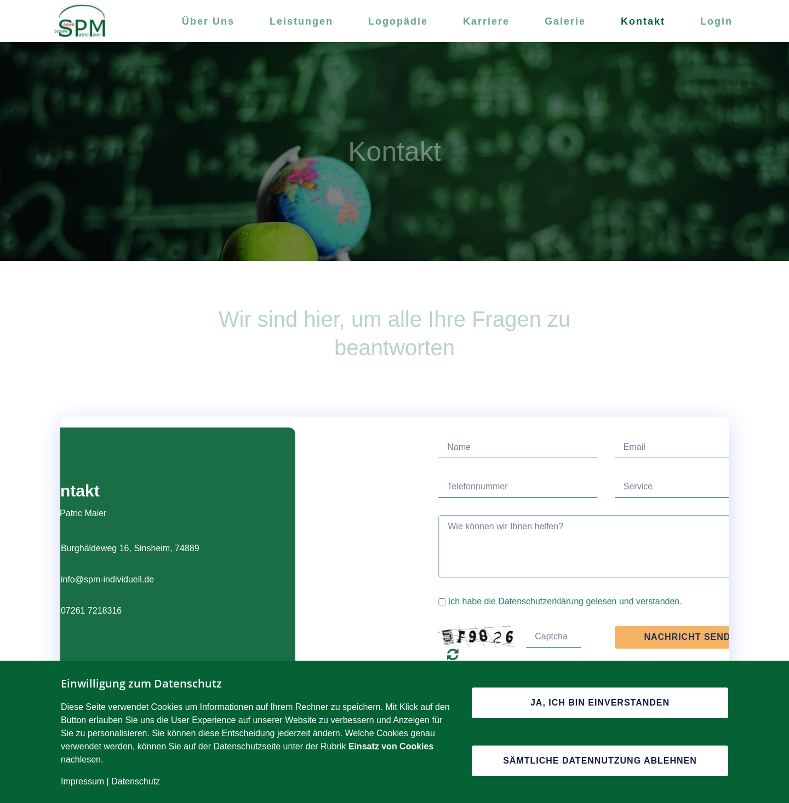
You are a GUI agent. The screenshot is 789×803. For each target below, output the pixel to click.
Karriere (486, 21)
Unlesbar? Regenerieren (563, 654)
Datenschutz (135, 781)
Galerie (565, 21)
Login (716, 21)
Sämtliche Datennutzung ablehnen (600, 760)
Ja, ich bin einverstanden (600, 702)
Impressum (82, 781)
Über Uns (208, 21)
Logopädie (398, 21)
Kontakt (643, 21)
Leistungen (301, 21)
